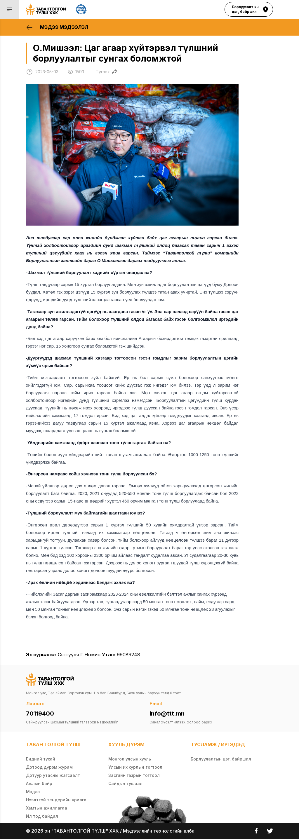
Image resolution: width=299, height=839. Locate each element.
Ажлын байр (39, 783)
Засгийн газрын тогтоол (134, 775)
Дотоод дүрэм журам (49, 767)
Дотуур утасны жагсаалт (53, 775)
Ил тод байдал (42, 816)
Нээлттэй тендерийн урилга (56, 799)
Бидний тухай (40, 758)
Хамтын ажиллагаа (46, 807)
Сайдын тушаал (125, 783)
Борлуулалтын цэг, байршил (221, 758)
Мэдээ (33, 791)
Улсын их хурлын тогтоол (135, 767)
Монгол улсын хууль (129, 758)
